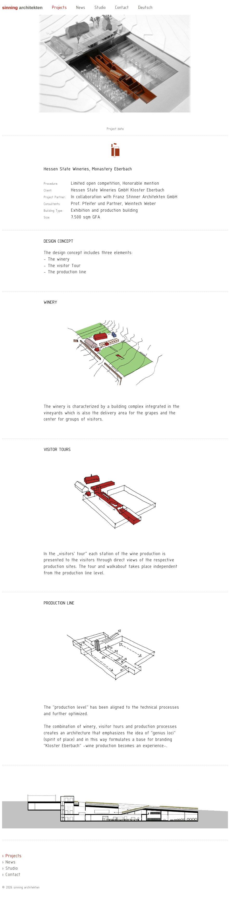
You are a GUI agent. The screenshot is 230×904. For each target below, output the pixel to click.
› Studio (10, 869)
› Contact (11, 875)
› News (9, 862)
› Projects (12, 856)
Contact (122, 8)
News (80, 8)
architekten (22, 7)
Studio (100, 8)
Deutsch (145, 8)
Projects (59, 8)
